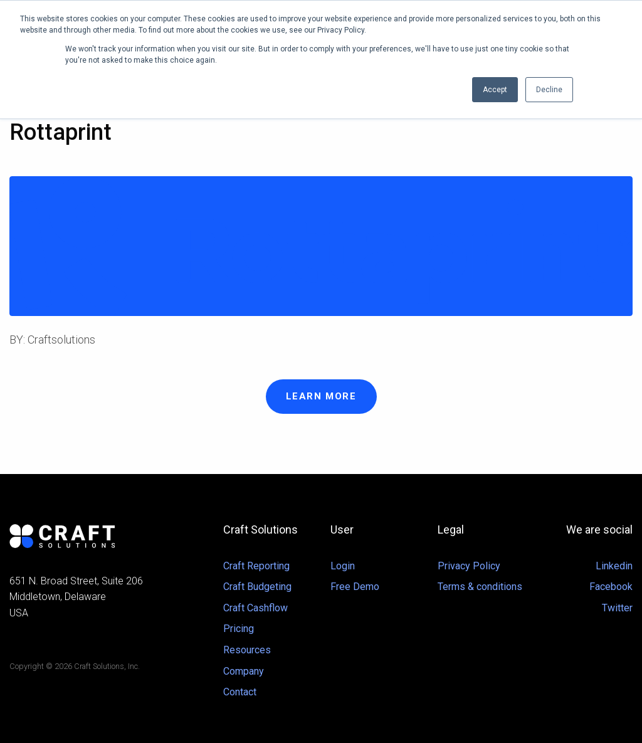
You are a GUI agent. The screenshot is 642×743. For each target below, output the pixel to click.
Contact (239, 692)
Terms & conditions (480, 587)
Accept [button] (495, 89)
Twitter (617, 608)
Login (342, 566)
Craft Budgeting (257, 587)
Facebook (611, 587)
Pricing (238, 629)
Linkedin (614, 566)
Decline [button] (549, 89)
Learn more (321, 396)
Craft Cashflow (255, 608)
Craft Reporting (256, 566)
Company (243, 671)
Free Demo (354, 587)
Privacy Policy (469, 566)
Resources (247, 650)
